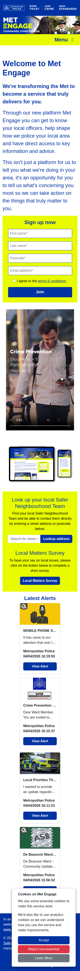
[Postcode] (40, 258)
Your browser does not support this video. (40, 369)
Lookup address (56, 539)
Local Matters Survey (40, 580)
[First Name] (40, 233)
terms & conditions (52, 281)
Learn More (43, 958)
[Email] (40, 270)
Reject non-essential (43, 949)
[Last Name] (40, 245)
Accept (44, 940)
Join (40, 292)
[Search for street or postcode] (24, 539)
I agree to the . (40, 281)
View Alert (40, 666)
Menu (65, 40)
